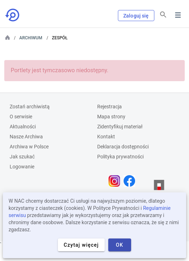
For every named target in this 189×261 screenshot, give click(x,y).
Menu (178, 15)
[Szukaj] (163, 14)
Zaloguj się (136, 16)
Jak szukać (22, 156)
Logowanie (22, 166)
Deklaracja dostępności (123, 146)
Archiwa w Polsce (29, 146)
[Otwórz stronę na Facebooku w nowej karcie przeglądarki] (131, 181)
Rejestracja (109, 106)
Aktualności (23, 126)
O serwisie (21, 116)
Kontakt (106, 136)
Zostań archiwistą (30, 106)
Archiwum (30, 37)
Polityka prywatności (120, 156)
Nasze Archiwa (26, 136)
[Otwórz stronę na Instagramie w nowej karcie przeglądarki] (116, 181)
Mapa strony (111, 116)
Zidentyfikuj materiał (120, 126)
